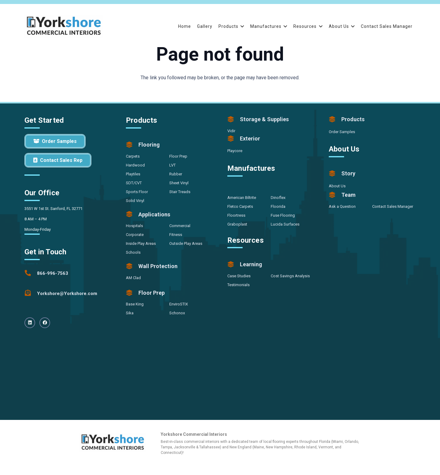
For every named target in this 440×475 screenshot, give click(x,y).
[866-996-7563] (30, 273)
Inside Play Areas (141, 243)
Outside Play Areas (185, 243)
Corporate (135, 234)
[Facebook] (44, 322)
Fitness (175, 234)
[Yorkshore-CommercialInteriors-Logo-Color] (63, 26)
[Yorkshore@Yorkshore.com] (30, 293)
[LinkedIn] (29, 322)
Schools (133, 252)
